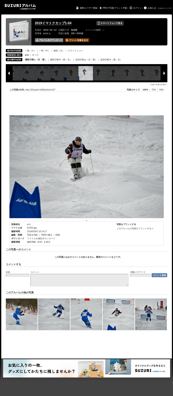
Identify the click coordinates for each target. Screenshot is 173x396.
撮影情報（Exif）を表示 (38, 242)
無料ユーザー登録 (88, 8)
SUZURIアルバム (20, 7)
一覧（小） (30, 50)
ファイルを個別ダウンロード (41, 238)
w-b (28, 224)
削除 (58, 235)
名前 (8, 272)
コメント (34, 272)
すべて (35, 55)
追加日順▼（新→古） (111, 59)
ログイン (137, 8)
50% (161, 89)
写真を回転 (32, 235)
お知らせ (152, 8)
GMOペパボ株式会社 (165, 8)
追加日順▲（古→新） (86, 59)
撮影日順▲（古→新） (36, 59)
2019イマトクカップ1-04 (53, 23)
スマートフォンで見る (110, 23)
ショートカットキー (158, 85)
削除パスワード (138, 272)
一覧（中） (44, 50)
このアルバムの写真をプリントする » (135, 228)
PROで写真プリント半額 (115, 8)
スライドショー (75, 50)
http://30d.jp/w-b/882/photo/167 (40, 89)
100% (145, 89)
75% (154, 89)
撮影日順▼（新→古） (61, 59)
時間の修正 (46, 235)
